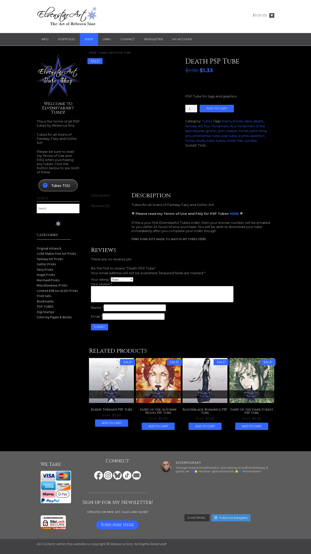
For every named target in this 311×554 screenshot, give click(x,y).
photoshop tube (206, 136)
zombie (250, 140)
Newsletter (153, 39)
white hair (235, 140)
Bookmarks (45, 301)
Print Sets (44, 296)
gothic (211, 131)
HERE (234, 214)
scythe (243, 136)
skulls (200, 140)
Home (92, 52)
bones (238, 121)
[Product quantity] (191, 108)
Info (45, 39)
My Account (182, 39)
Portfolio (66, 39)
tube (210, 140)
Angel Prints (46, 275)
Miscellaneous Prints (52, 285)
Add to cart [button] (111, 423)
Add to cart (216, 108)
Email (96, 316)
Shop (89, 39)
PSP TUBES (45, 306)
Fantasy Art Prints (50, 259)
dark (248, 121)
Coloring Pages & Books (54, 317)
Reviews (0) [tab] (100, 206)
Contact (128, 39)
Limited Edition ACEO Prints (57, 291)
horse (243, 131)
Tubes (102, 52)
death (258, 121)
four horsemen (216, 126)
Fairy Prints (45, 269)
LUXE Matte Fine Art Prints (56, 253)
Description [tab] (100, 195)
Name (97, 308)
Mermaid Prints (48, 280)
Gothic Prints (46, 264)
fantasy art (193, 126)
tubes (220, 140)
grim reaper (227, 131)
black (226, 121)
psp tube (228, 136)
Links (107, 39)
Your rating (101, 279)
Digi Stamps (45, 312)
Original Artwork (49, 248)
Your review (101, 284)
